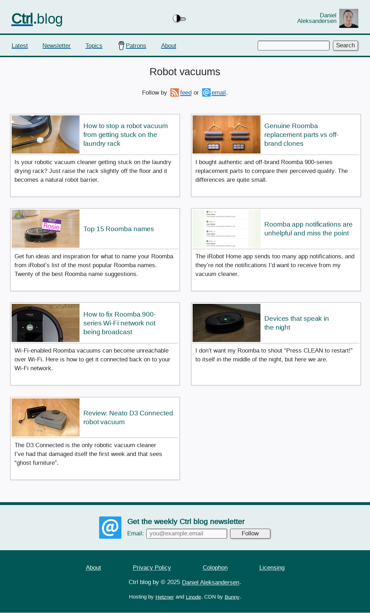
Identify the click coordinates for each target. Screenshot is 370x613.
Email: (177, 533)
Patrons (136, 45)
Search (345, 45)
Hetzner (164, 597)
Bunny (232, 597)
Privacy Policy (152, 567)
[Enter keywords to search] (294, 45)
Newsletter (56, 45)
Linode (193, 597)
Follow (250, 533)
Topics (94, 45)
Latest (20, 45)
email (219, 92)
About (168, 45)
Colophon (215, 567)
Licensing (271, 567)
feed (186, 92)
